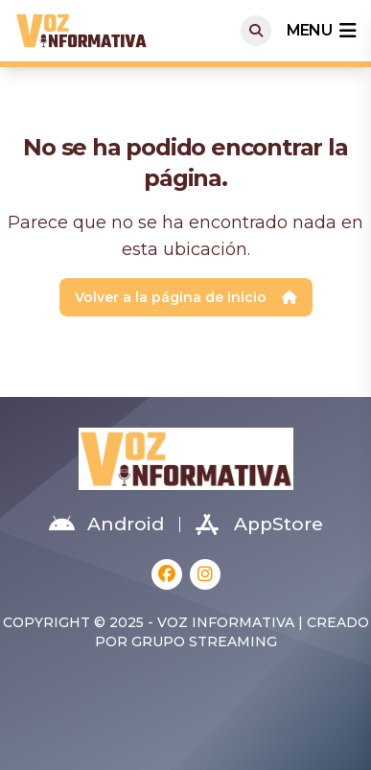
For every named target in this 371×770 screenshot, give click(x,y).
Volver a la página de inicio (186, 297)
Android (106, 524)
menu (321, 30)
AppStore (259, 524)
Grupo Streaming (204, 641)
